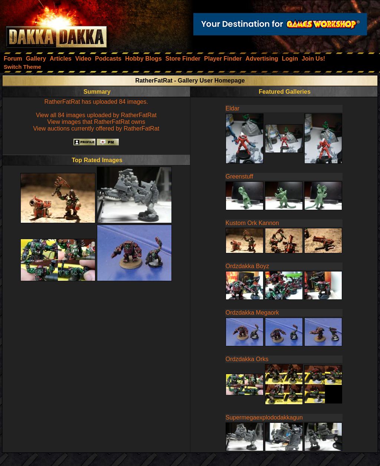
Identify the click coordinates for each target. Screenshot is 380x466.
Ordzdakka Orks (247, 359)
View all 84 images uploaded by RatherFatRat (96, 115)
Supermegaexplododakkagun (264, 417)
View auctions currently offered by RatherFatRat (96, 128)
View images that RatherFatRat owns (96, 122)
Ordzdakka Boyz (247, 266)
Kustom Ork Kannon (252, 223)
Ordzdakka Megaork (252, 312)
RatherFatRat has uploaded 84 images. (96, 102)
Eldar (232, 108)
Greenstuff (239, 176)
